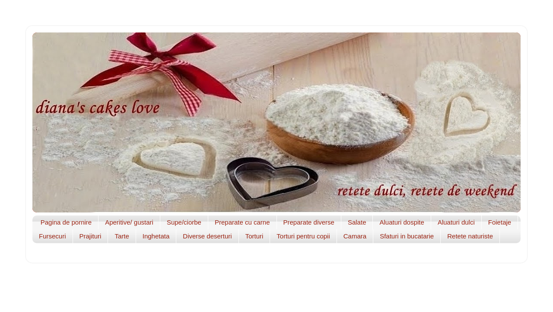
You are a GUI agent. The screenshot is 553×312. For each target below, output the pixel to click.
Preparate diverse (308, 222)
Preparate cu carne (242, 222)
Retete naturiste (470, 236)
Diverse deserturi (207, 236)
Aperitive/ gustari (129, 222)
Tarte (121, 236)
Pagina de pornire (66, 222)
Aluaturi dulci (456, 222)
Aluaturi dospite (401, 222)
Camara (354, 236)
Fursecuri (52, 236)
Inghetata (156, 236)
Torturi (254, 236)
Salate (357, 222)
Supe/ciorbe (184, 222)
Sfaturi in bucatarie (407, 236)
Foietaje (499, 222)
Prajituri (90, 236)
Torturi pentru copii (303, 236)
